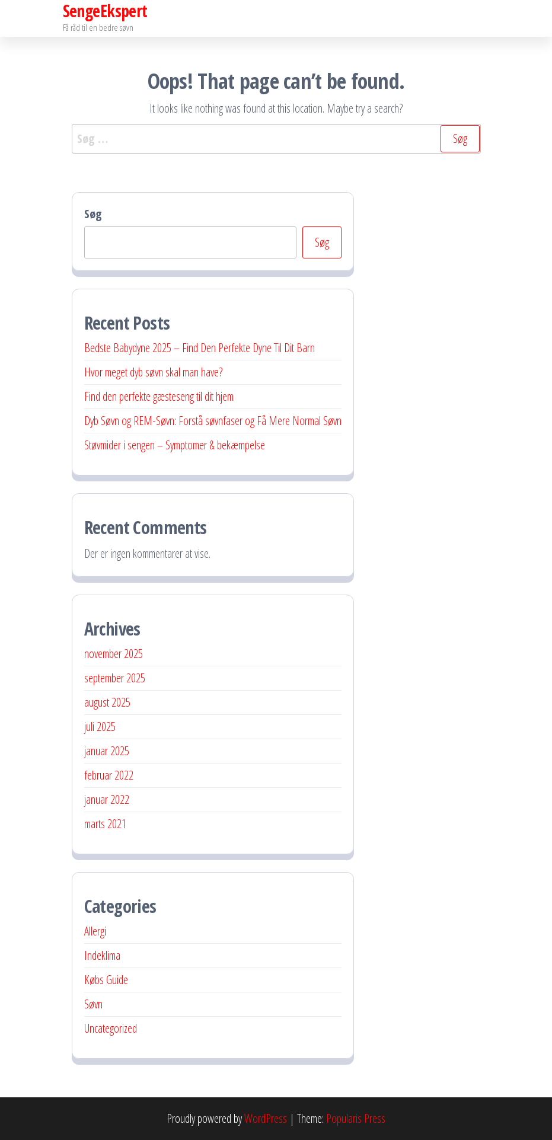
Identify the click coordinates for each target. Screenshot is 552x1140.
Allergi (95, 931)
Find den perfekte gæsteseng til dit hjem (159, 396)
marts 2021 (105, 824)
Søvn (93, 1004)
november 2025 (113, 654)
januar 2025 (106, 751)
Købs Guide (106, 980)
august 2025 (107, 702)
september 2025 (114, 678)
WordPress (265, 1118)
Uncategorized (110, 1028)
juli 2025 (100, 727)
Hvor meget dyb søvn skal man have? (153, 372)
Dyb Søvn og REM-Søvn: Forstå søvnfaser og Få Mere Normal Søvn (213, 421)
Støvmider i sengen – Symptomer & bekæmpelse (174, 445)
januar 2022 (106, 799)
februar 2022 (108, 775)
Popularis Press (355, 1118)
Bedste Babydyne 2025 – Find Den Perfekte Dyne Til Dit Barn (199, 348)
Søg (93, 214)
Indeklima (102, 955)
